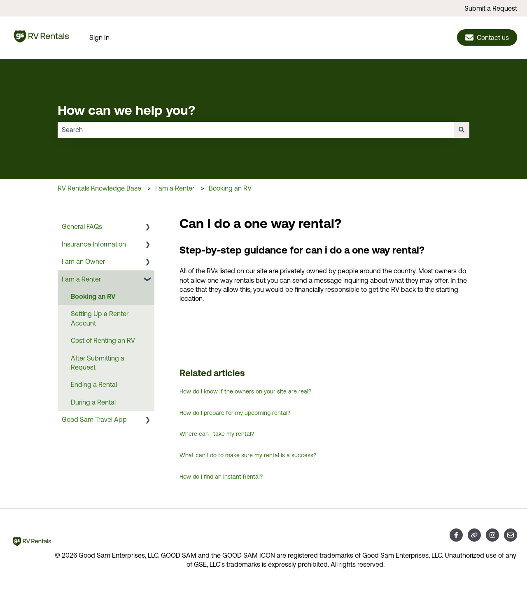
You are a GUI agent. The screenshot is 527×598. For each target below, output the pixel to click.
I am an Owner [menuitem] (83, 261)
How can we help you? (126, 109)
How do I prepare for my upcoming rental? (235, 413)
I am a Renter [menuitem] (81, 279)
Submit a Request (490, 8)
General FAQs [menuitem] (82, 226)
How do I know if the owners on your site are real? (245, 391)
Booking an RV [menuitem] (93, 296)
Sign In (99, 37)
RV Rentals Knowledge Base (99, 188)
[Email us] (510, 535)
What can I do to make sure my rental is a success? (248, 455)
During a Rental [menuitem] (93, 402)
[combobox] (256, 129)
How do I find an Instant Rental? (221, 476)
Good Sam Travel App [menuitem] (94, 419)
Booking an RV (230, 188)
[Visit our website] (474, 535)
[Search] (461, 129)
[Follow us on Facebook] (456, 535)
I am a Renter (174, 188)
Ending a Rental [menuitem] (94, 384)
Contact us (487, 37)
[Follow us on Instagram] (492, 535)
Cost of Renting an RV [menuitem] (103, 340)
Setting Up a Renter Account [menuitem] (99, 318)
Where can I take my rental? (217, 433)
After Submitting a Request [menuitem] (97, 362)
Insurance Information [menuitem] (94, 244)
